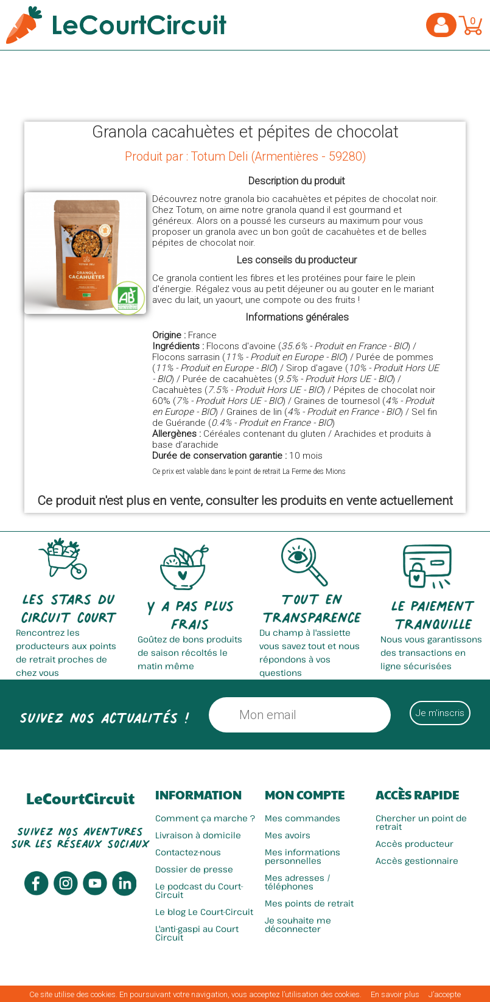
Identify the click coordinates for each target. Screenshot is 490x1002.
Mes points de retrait (309, 903)
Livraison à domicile (198, 835)
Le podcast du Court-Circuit (199, 890)
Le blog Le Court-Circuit (204, 911)
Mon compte (305, 794)
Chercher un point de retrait (421, 822)
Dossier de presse (194, 869)
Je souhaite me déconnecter (298, 924)
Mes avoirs (287, 835)
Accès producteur (414, 843)
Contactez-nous (188, 852)
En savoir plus (395, 994)
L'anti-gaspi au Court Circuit (197, 933)
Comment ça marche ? (205, 818)
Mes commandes (302, 818)
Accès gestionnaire (417, 860)
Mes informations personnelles (302, 856)
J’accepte (445, 994)
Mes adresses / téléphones (298, 882)
